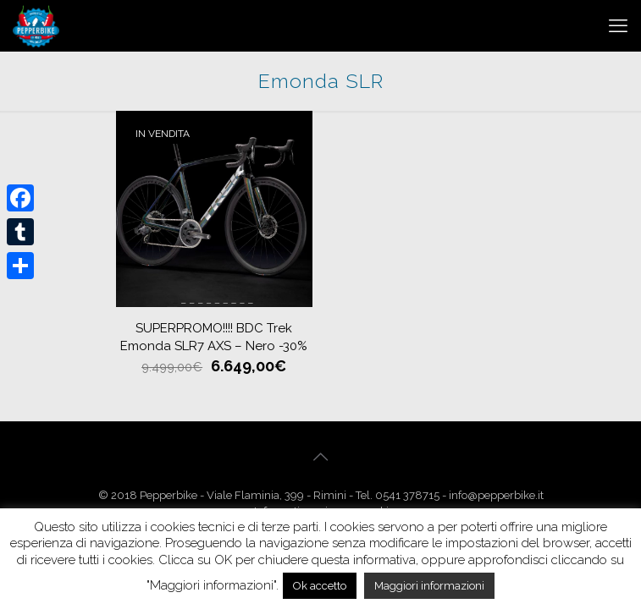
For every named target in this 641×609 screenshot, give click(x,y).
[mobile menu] (618, 25)
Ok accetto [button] (319, 585)
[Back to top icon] (321, 457)
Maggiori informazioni (429, 585)
